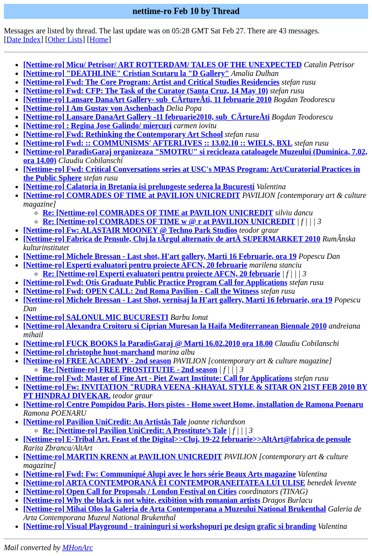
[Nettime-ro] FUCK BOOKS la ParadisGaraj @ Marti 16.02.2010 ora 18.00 (148, 343)
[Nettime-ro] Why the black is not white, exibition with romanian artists (141, 500)
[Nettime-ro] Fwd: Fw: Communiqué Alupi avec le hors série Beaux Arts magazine (159, 474)
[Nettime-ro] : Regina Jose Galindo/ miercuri (97, 125)
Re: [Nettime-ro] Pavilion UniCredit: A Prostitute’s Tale (135, 430)
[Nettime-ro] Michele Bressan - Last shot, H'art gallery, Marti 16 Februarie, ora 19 (159, 256)
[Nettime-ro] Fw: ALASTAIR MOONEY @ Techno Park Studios (130, 230)
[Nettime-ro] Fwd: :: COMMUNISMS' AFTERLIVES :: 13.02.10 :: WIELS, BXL (158, 143)
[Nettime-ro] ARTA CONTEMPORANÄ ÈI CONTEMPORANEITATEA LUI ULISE (164, 483)
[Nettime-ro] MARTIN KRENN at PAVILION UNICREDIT (122, 456)
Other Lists (65, 39)
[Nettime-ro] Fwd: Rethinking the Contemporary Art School (123, 134)
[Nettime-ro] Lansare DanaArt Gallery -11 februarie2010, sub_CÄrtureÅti (146, 117)
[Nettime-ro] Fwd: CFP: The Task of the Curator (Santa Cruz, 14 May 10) (145, 91)
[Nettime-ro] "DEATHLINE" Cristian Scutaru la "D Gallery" (126, 73)
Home (99, 39)
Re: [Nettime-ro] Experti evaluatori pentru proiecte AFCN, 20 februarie (161, 274)
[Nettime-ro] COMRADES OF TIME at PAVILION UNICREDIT (131, 195)
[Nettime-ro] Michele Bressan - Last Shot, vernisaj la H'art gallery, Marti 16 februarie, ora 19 (177, 300)
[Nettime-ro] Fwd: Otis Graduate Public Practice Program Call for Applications (155, 282)
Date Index (23, 39)
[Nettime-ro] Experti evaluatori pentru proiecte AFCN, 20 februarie (135, 265)
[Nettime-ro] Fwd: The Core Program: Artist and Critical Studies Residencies (151, 82)
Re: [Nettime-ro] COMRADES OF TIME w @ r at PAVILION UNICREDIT (169, 221)
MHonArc (77, 547)
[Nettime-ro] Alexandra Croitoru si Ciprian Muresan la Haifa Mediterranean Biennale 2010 (175, 326)
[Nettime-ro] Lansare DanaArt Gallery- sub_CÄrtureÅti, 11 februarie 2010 (147, 99)
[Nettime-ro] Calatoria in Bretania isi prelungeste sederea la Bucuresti (139, 186)
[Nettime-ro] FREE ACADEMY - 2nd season (97, 361)
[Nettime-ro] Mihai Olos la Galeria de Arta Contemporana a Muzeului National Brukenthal (174, 509)
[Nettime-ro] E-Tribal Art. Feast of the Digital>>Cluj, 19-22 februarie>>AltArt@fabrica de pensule (187, 439)
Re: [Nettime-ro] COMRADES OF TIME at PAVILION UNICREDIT (158, 213)
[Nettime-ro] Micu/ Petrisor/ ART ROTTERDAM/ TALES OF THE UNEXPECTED (162, 64)
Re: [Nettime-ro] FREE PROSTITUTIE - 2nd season (130, 369)
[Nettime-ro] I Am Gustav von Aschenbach (93, 108)
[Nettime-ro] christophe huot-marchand (89, 352)
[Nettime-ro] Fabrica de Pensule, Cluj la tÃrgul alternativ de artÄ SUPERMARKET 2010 (172, 239)
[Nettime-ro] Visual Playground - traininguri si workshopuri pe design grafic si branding (169, 526)
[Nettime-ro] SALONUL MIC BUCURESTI (96, 317)
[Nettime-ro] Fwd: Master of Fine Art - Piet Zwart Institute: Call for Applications (157, 378)
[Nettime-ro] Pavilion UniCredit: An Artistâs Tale (104, 422)
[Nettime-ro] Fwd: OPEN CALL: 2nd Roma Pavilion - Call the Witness (141, 291)
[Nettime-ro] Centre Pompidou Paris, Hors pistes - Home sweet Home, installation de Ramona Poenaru (193, 404)
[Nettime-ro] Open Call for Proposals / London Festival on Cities (129, 491)
